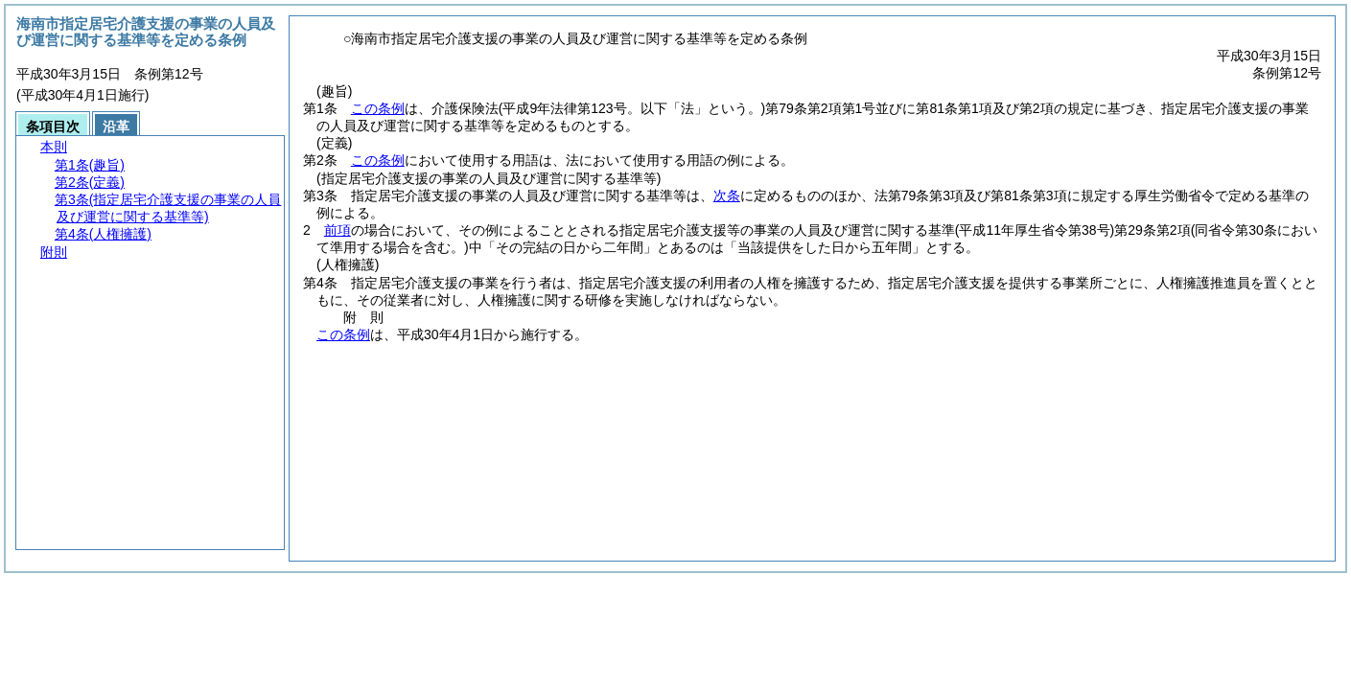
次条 (726, 195)
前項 (337, 230)
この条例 (378, 108)
